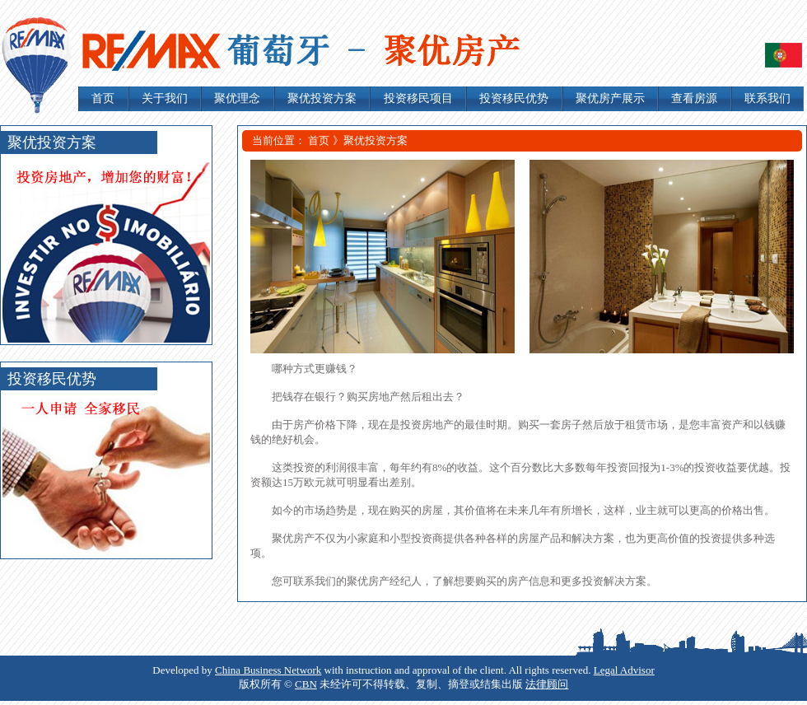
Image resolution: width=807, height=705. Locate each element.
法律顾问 (546, 684)
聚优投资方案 (322, 98)
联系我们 (767, 98)
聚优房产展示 (610, 98)
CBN (306, 684)
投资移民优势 (513, 98)
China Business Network (268, 670)
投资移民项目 (418, 98)
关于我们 (165, 98)
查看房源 (694, 98)
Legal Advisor (624, 670)
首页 (102, 98)
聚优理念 (237, 98)
